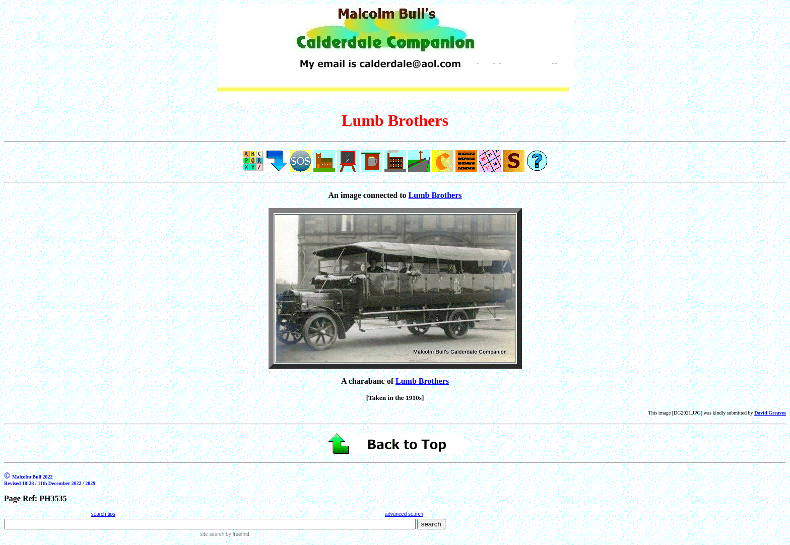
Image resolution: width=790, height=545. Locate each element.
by (236, 534)
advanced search (404, 514)
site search (212, 534)
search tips (103, 514)
